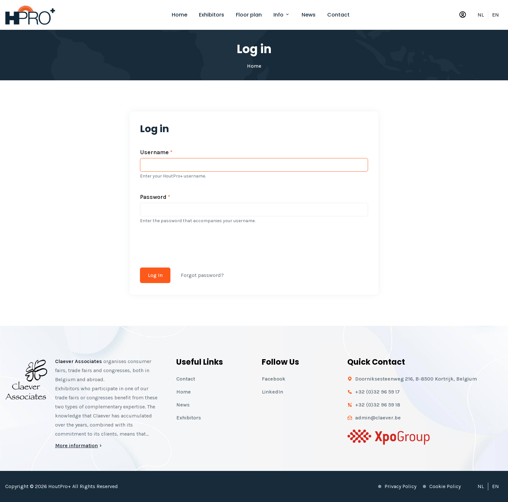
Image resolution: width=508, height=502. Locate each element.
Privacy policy (400, 486)
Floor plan (249, 14)
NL (481, 15)
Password (155, 196)
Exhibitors (211, 14)
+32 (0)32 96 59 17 (377, 392)
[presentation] (189, 242)
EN (495, 15)
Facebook (273, 379)
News (309, 14)
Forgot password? (202, 275)
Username (156, 152)
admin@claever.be (378, 418)
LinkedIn (272, 392)
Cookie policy (445, 486)
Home (179, 14)
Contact (338, 14)
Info (281, 14)
